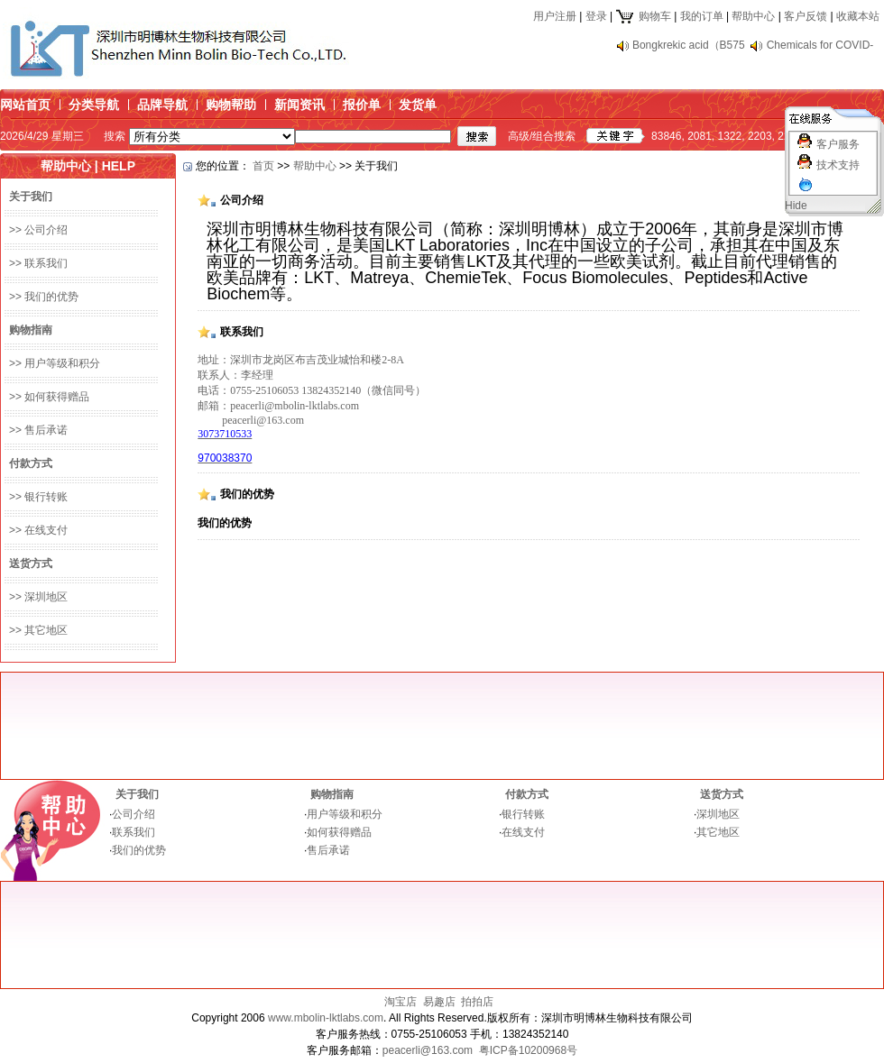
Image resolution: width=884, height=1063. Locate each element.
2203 (760, 136)
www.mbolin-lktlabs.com (325, 1018)
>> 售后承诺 (38, 430)
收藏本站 (857, 16)
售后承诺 (328, 850)
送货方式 (721, 794)
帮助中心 (753, 16)
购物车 (642, 16)
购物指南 (332, 794)
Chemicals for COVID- (820, 45)
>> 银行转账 (38, 496)
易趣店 (439, 1001)
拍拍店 (477, 1001)
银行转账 (523, 814)
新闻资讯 (299, 104)
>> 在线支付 (38, 530)
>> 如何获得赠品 (49, 396)
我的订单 (701, 16)
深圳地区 (718, 814)
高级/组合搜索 (542, 136)
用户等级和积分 (344, 814)
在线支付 (523, 832)
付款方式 (526, 794)
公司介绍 (133, 814)
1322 (730, 136)
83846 (666, 136)
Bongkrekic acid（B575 (688, 45)
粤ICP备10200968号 (528, 1050)
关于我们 (137, 794)
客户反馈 (805, 16)
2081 (699, 136)
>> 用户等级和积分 (54, 363)
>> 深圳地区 (38, 597)
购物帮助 (231, 104)
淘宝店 (400, 1001)
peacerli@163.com (263, 420)
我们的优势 (139, 850)
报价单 (362, 104)
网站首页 (25, 104)
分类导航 (94, 104)
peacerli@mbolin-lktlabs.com (294, 405)
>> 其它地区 (38, 630)
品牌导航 (162, 104)
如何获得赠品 (339, 832)
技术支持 (838, 165)
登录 (596, 16)
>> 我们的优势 (43, 296)
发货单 (418, 104)
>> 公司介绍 (38, 230)
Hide (796, 205)
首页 (263, 166)
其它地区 (718, 832)
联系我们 (133, 832)
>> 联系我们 (38, 263)
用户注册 (554, 16)
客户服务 (838, 144)
